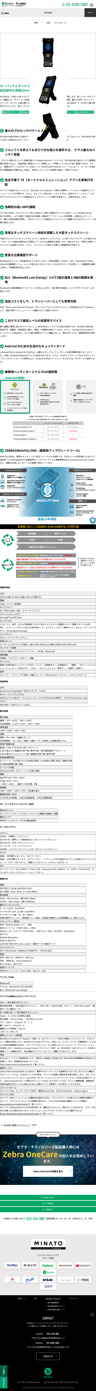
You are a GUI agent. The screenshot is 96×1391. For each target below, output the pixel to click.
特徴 (36, 22)
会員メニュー (22, 1298)
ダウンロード (60, 22)
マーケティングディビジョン (29, 1382)
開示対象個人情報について (56, 1309)
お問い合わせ (49, 1197)
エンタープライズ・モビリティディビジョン (61, 1382)
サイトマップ (73, 1298)
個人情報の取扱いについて (56, 1306)
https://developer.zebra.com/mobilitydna (19, 1113)
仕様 (48, 22)
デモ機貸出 (49, 1203)
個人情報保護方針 (53, 1303)
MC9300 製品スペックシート (17, 1125)
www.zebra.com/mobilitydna (14, 1104)
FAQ (35, 1298)
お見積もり (49, 1209)
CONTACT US (48, 1356)
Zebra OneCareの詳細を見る (48, 1171)
